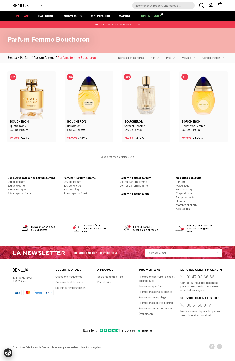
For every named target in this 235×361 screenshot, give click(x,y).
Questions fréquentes (68, 276)
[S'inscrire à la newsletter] (215, 253)
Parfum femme (44, 58)
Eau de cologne (16, 189)
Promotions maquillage (152, 297)
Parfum (25, 58)
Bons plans (21, 15)
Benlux (12, 58)
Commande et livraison (69, 282)
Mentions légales (91, 347)
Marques (125, 15)
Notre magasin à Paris (110, 276)
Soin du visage (184, 189)
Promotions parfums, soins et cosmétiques (157, 278)
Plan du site (104, 282)
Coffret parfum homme (134, 185)
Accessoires (183, 208)
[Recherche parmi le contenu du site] (163, 5)
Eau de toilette (16, 185)
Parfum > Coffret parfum (135, 178)
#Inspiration (100, 15)
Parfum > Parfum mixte (134, 194)
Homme (181, 201)
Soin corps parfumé (19, 193)
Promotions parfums (151, 286)
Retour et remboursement (71, 287)
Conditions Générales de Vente (31, 347)
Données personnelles (65, 347)
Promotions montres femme (155, 308)
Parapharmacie (185, 197)
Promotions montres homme (156, 302)
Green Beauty (151, 15)
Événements (146, 313)
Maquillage (182, 185)
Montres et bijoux (186, 205)
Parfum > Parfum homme (80, 178)
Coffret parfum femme (133, 181)
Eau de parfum (16, 181)
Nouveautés (73, 15)
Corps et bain (184, 193)
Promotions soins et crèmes (155, 291)
